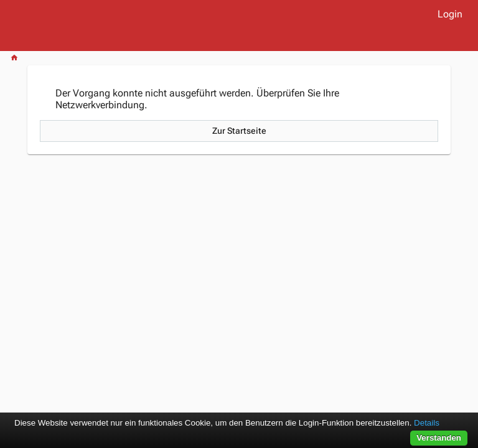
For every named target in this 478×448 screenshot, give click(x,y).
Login (450, 14)
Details (426, 422)
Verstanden (438, 437)
